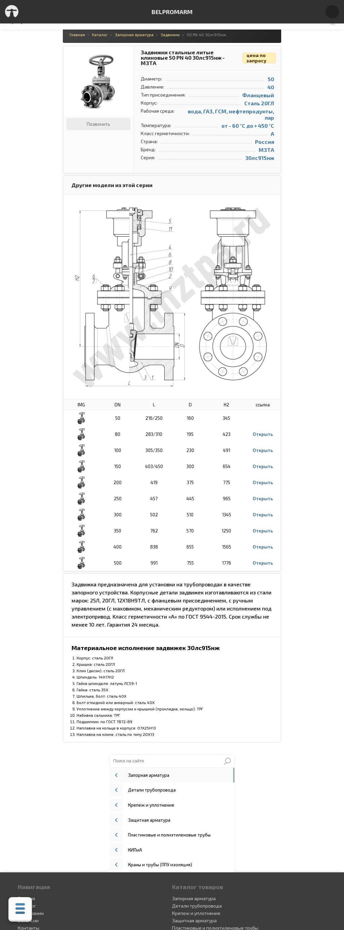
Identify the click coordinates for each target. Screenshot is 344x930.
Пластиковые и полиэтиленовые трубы (283, 102)
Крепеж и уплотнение (266, 75)
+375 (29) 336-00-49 (194, 870)
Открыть (214, 434)
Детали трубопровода (267, 62)
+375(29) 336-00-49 (193, 877)
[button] (79, 52)
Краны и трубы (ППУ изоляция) (275, 129)
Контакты (28, 809)
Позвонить (49, 124)
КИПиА (251, 115)
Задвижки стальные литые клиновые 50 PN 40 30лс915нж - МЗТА (134, 58)
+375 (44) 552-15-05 (193, 856)
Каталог (26, 787)
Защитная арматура (265, 89)
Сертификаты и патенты (44, 816)
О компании (30, 794)
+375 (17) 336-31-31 (192, 884)
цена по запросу (208, 58)
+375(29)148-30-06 (192, 863)
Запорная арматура (264, 48)
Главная (25, 779)
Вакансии (27, 802)
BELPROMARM (172, 11)
